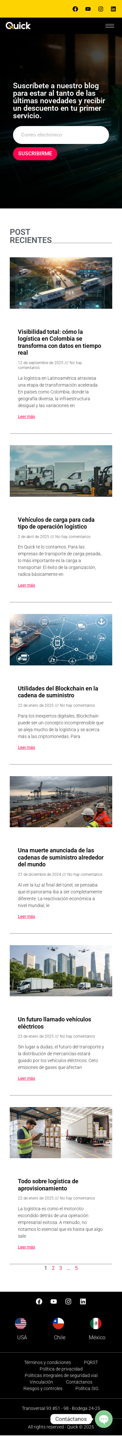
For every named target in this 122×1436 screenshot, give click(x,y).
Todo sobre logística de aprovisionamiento (48, 1185)
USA (22, 1338)
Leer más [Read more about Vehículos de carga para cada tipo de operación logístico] (26, 585)
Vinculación (41, 1382)
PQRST (91, 1363)
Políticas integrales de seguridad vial (61, 1376)
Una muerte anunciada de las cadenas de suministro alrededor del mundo (60, 857)
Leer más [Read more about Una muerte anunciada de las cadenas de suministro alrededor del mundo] (26, 916)
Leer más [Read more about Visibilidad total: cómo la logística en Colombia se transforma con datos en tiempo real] (26, 416)
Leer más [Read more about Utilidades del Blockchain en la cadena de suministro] (26, 747)
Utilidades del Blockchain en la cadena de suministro (58, 692)
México (97, 1338)
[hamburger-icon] (109, 26)
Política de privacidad (61, 1369)
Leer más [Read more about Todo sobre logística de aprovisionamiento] (26, 1247)
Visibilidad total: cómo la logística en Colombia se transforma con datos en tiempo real (59, 343)
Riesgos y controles (42, 1389)
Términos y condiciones (47, 1363)
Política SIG (87, 1389)
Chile (59, 1338)
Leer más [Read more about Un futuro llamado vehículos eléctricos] (26, 1078)
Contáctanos (79, 1382)
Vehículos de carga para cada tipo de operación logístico (56, 524)
